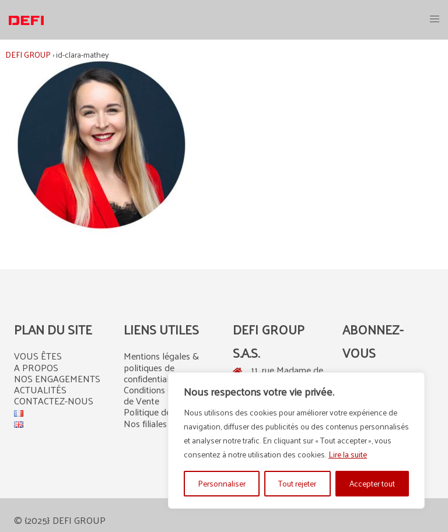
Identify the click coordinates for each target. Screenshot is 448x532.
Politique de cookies (163, 411)
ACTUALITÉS (40, 389)
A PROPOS (36, 367)
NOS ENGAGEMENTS (57, 378)
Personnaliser (222, 483)
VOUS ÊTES (38, 355)
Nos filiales (145, 423)
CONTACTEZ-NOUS (53, 400)
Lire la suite (347, 454)
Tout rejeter (297, 483)
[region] (296, 440)
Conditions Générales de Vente (165, 395)
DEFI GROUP (28, 54)
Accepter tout (372, 483)
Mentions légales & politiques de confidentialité (161, 366)
